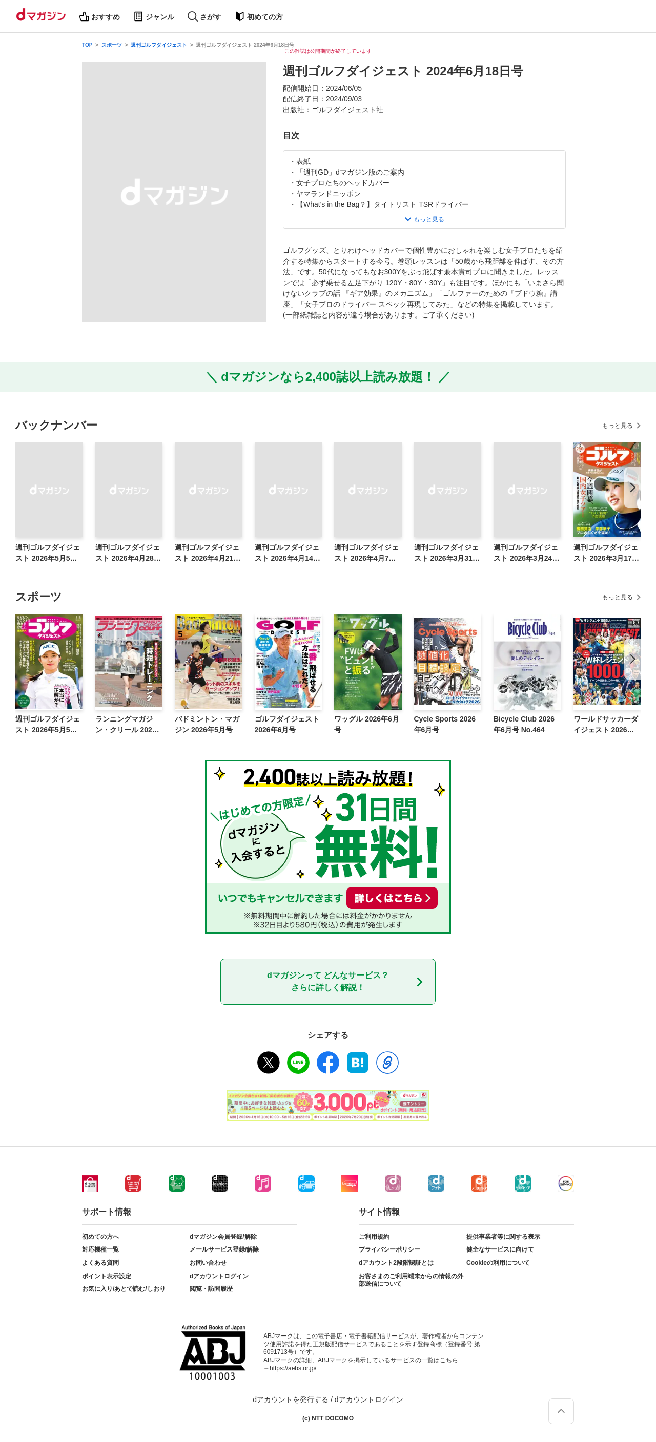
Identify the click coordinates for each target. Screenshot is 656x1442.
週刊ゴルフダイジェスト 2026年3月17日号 (606, 553)
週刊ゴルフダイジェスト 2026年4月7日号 (366, 553)
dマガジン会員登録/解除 (223, 1236)
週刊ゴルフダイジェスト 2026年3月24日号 (526, 553)
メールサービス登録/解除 (224, 1249)
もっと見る (617, 425)
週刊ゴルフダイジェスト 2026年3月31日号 (447, 553)
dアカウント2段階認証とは (396, 1262)
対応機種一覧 (100, 1249)
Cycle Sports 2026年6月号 (445, 724)
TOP (87, 45)
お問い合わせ (208, 1262)
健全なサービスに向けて (500, 1249)
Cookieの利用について (498, 1262)
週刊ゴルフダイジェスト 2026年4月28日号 (128, 553)
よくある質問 (100, 1262)
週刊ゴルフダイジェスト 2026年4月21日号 (207, 553)
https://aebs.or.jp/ (293, 1368)
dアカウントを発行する (291, 1399)
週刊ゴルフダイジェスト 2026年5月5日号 (47, 553)
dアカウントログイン (219, 1276)
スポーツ (111, 45)
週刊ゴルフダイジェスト (159, 45)
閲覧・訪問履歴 (211, 1288)
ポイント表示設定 (106, 1276)
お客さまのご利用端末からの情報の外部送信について (411, 1280)
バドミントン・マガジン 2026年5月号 (207, 724)
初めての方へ (100, 1236)
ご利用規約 (374, 1236)
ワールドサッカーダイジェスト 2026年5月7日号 (606, 725)
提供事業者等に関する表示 (503, 1236)
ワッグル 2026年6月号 (366, 724)
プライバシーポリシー (389, 1249)
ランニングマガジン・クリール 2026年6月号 (125, 725)
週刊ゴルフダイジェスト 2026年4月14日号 (287, 553)
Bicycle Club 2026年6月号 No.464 (524, 724)
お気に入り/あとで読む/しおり (124, 1288)
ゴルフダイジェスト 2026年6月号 (287, 724)
